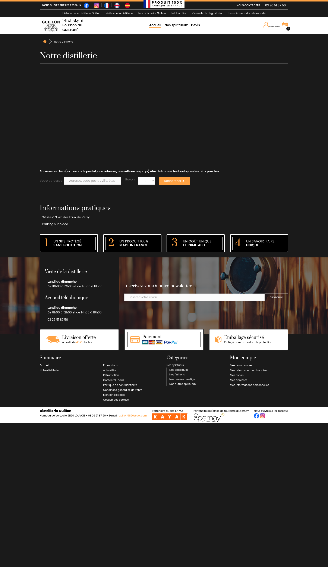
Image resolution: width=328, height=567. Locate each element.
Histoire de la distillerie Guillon (82, 13)
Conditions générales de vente (122, 390)
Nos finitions (177, 374)
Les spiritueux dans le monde (246, 13)
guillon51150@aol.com (133, 415)
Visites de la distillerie (119, 13)
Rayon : (130, 179)
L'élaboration (179, 13)
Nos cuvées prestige (182, 379)
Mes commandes (241, 365)
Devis (195, 25)
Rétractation (111, 375)
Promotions (110, 365)
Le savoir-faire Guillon (152, 13)
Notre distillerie (49, 370)
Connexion (272, 25)
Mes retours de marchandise (248, 370)
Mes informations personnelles (249, 385)
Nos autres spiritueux (182, 384)
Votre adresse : (51, 181)
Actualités (109, 370)
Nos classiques (178, 370)
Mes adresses (238, 380)
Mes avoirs (236, 375)
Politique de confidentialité (120, 385)
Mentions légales (114, 395)
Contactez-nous (113, 380)
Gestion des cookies (116, 400)
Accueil (155, 25)
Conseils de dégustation (207, 13)
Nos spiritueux (176, 25)
